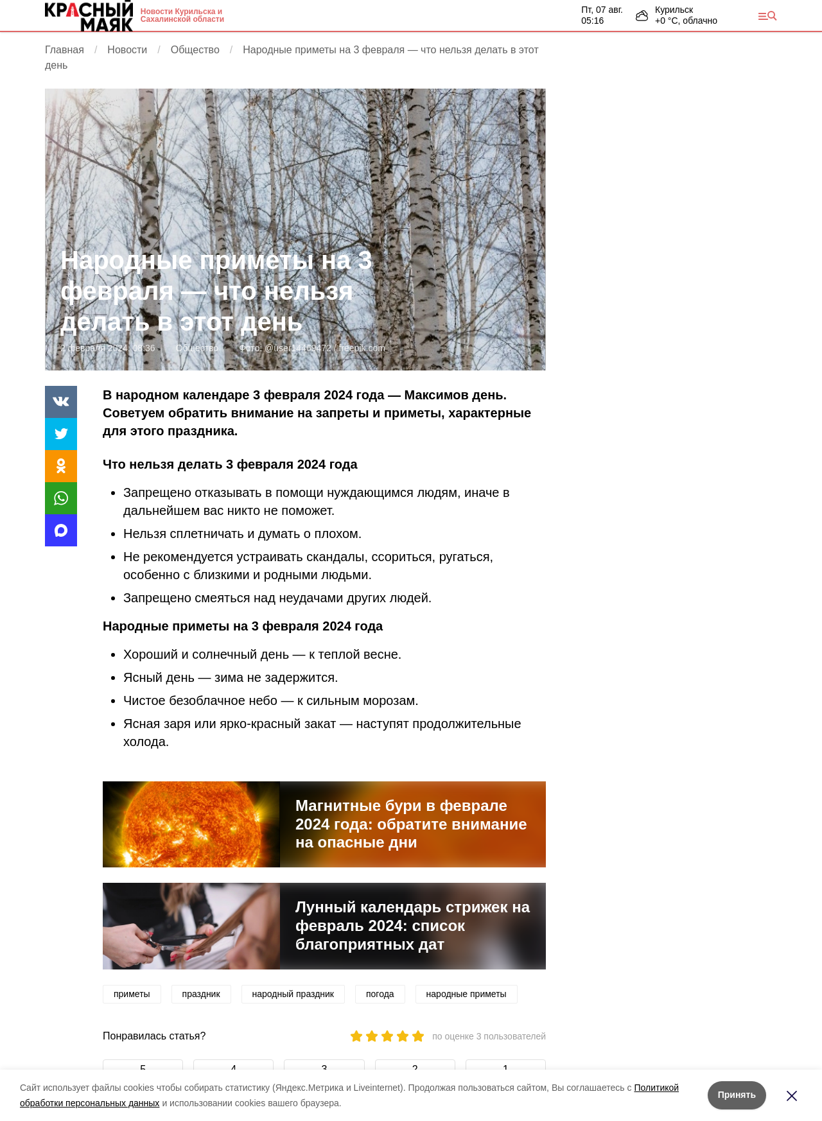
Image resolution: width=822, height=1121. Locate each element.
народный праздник (293, 994)
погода (380, 994)
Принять (737, 1095)
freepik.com (362, 348)
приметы (132, 994)
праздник (201, 994)
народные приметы (466, 994)
